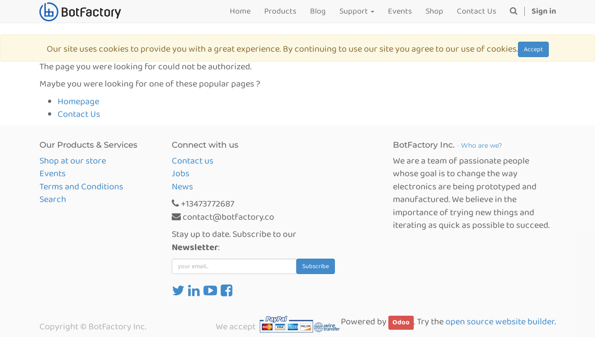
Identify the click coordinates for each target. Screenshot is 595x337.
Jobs (180, 173)
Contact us (192, 161)
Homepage (78, 101)
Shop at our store (72, 161)
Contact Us (79, 114)
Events (52, 173)
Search (52, 199)
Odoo (401, 322)
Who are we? (481, 145)
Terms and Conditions (81, 186)
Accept (533, 49)
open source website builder (500, 321)
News (182, 186)
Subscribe (315, 266)
